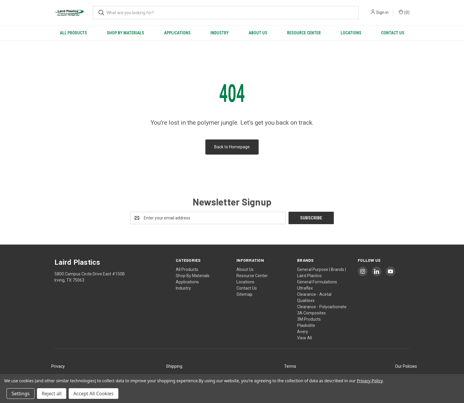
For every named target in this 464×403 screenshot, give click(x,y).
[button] (58, 366)
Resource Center (304, 32)
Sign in (382, 12)
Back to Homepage (232, 146)
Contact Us (392, 32)
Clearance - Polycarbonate (322, 306)
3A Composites (311, 313)
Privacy (58, 366)
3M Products (309, 319)
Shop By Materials (125, 32)
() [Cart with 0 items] (404, 12)
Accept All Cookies (93, 393)
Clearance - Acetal (314, 294)
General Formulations (317, 282)
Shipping (174, 366)
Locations (351, 32)
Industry (219, 32)
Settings (21, 393)
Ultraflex (305, 288)
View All (304, 337)
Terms (290, 366)
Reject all (52, 393)
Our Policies (406, 366)
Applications (177, 32)
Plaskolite (306, 325)
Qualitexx (306, 300)
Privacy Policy (370, 380)
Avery (302, 331)
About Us (258, 32)
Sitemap (244, 294)
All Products (73, 32)
